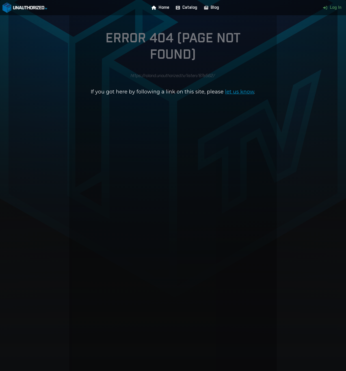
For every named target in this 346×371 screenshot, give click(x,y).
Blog (210, 8)
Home (159, 8)
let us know (239, 92)
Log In (331, 8)
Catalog (185, 8)
